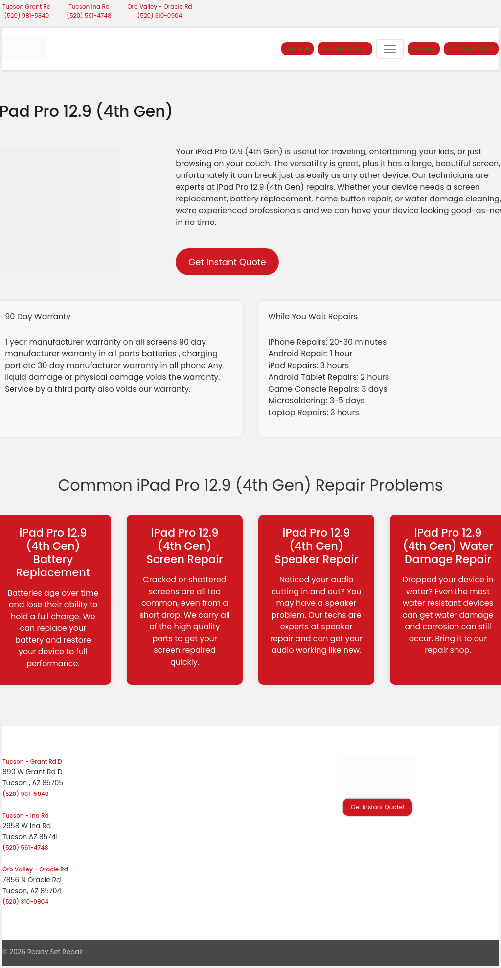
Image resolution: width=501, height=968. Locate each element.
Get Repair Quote (345, 48)
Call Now (297, 48)
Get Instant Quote (227, 262)
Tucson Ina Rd (89, 6)
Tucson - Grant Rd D (32, 761)
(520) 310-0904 (159, 15)
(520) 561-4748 (89, 15)
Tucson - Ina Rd (25, 815)
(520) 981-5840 (26, 15)
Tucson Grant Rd (26, 6)
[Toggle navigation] (390, 49)
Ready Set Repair (55, 952)
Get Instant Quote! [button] (377, 807)
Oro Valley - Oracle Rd (159, 6)
